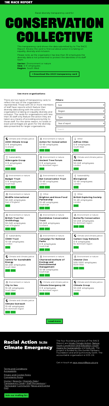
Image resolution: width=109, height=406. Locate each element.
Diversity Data (30, 381)
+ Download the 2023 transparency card (54, 74)
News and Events (40, 386)
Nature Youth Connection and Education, (78, 344)
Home (7, 381)
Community (23, 386)
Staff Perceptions (35, 383)
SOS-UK (90, 348)
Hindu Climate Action (80, 343)
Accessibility (10, 371)
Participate (10, 386)
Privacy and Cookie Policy (17, 375)
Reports (17, 381)
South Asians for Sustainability (77, 346)
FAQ (6, 388)
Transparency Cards (14, 383)
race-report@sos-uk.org (85, 362)
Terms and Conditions (15, 369)
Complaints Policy (13, 377)
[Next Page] (54, 321)
